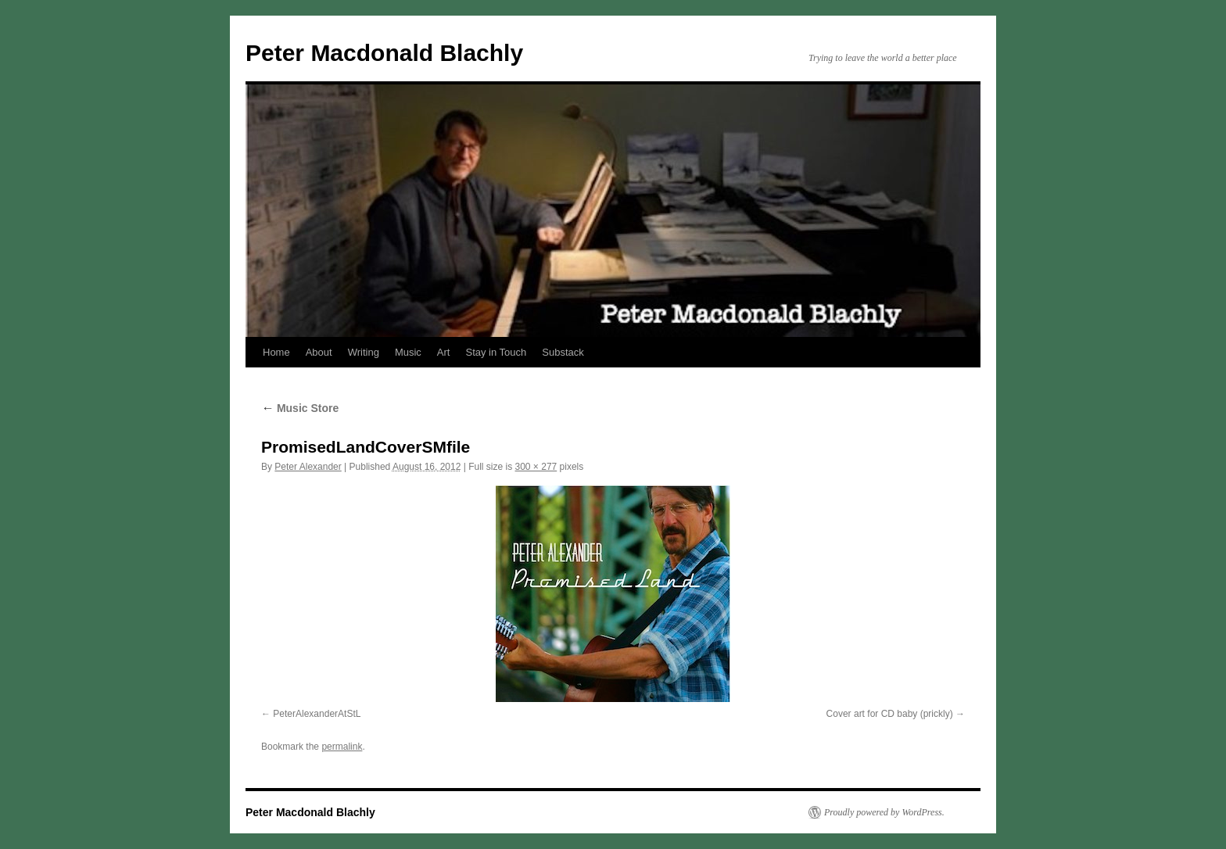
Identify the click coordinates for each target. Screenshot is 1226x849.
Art (443, 352)
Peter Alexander (307, 466)
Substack (562, 352)
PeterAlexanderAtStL (316, 713)
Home (276, 352)
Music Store (300, 408)
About (319, 352)
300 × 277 (536, 466)
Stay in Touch (495, 352)
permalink (341, 746)
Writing (363, 352)
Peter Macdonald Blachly (384, 53)
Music (408, 352)
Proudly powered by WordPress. (884, 812)
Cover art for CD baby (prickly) (889, 713)
